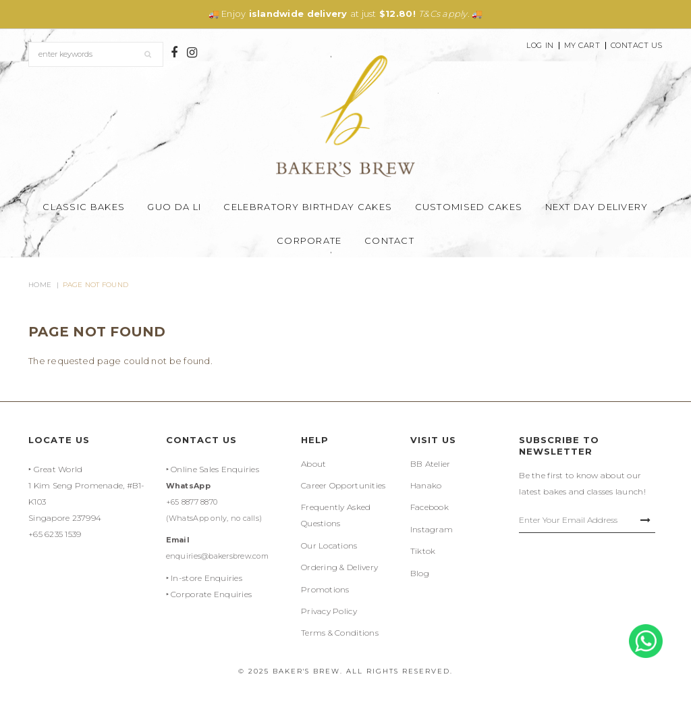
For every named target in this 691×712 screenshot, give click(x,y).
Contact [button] (389, 240)
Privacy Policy (329, 611)
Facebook (429, 507)
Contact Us (637, 45)
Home (39, 284)
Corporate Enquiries (211, 594)
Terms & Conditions (340, 633)
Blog (419, 573)
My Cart (582, 45)
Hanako (426, 485)
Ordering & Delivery (339, 567)
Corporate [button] (309, 240)
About (313, 464)
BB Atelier (430, 464)
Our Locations (329, 545)
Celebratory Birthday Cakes (307, 206)
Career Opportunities (343, 485)
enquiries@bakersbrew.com (217, 556)
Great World (58, 469)
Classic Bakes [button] (84, 206)
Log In (539, 45)
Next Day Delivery (596, 206)
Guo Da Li (174, 206)
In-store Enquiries (206, 578)
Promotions (325, 589)
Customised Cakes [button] (469, 206)
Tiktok (423, 551)
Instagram (431, 529)
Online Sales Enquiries (215, 469)
